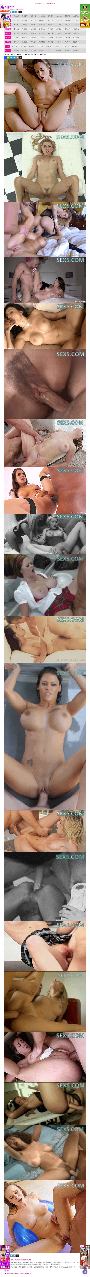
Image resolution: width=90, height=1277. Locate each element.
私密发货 (67, 50)
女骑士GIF (50, 37)
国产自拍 (16, 20)
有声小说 (16, 42)
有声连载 (33, 42)
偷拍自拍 (25, 20)
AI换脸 (25, 24)
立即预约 (76, 16)
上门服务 (50, 16)
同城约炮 (16, 16)
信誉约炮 (59, 16)
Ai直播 (7, 46)
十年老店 (42, 50)
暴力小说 (33, 33)
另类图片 (59, 29)
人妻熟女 (76, 20)
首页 (12, 54)
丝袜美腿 (33, 29)
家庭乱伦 (50, 33)
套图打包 (50, 42)
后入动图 (59, 37)
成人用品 (8, 50)
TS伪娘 (59, 24)
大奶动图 (16, 37)
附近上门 (25, 16)
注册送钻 (66, 46)
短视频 (33, 24)
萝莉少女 (67, 24)
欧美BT (67, 42)
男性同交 (42, 24)
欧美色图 (25, 29)
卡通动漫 (50, 20)
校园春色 (42, 33)
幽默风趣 (67, 33)
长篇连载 (59, 33)
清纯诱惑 (50, 29)
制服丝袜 (42, 20)
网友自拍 (23, 46)
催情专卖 (16, 50)
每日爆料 (74, 46)
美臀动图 (33, 37)
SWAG (16, 24)
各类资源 (8, 42)
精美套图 (42, 42)
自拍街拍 (42, 29)
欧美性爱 (67, 20)
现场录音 (25, 42)
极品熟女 (76, 29)
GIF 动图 (8, 37)
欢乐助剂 (59, 50)
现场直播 (32, 46)
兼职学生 (33, 16)
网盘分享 (76, 42)
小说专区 (8, 33)
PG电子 (57, 46)
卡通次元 (67, 29)
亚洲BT (59, 42)
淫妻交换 (76, 33)
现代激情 (16, 33)
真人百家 (49, 46)
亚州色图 (16, 29)
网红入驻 (15, 46)
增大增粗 (33, 50)
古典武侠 (25, 33)
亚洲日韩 (59, 20)
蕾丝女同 (50, 24)
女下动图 (42, 37)
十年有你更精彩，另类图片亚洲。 (15, 9)
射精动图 (76, 37)
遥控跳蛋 (40, 46)
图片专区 (8, 29)
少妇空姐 (42, 16)
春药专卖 (76, 50)
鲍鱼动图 (24, 37)
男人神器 (25, 50)
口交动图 (67, 37)
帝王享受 (67, 16)
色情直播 (33, 20)
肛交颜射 (76, 24)
